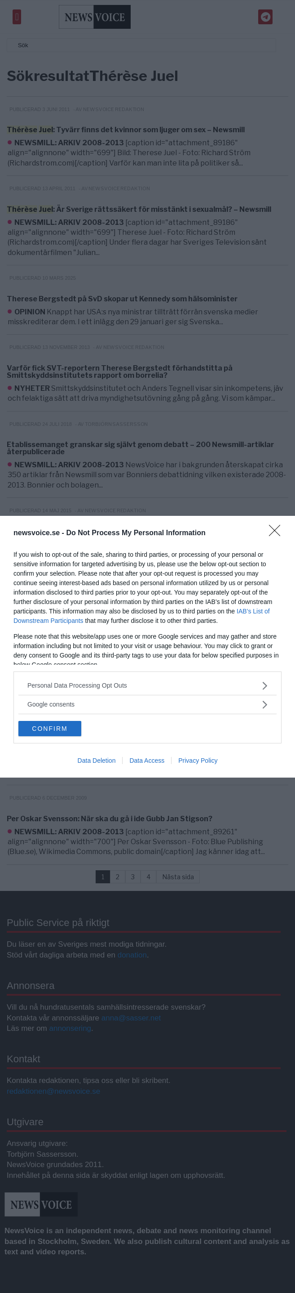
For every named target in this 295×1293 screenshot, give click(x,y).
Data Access (146, 760)
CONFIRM (49, 728)
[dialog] (147, 647)
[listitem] (147, 685)
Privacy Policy (197, 760)
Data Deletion (97, 760)
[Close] (277, 533)
